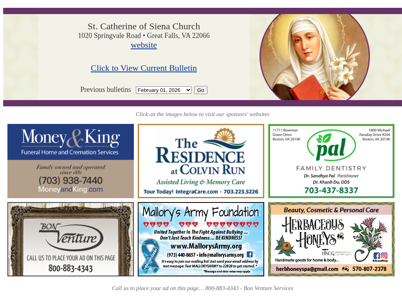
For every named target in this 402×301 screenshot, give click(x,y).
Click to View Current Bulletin (144, 68)
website (144, 45)
